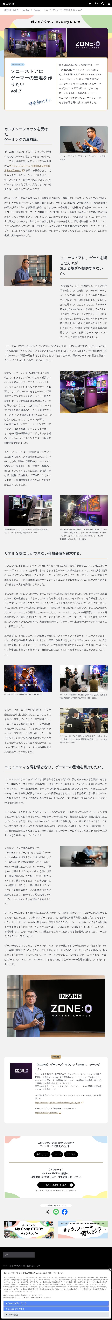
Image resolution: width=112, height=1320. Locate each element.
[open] (102, 3)
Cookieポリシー (26, 1295)
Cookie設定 (13, 1314)
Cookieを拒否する (16, 1309)
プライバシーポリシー (32, 1297)
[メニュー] (109, 3)
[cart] (96, 3)
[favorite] (90, 3)
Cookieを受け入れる (17, 1303)
